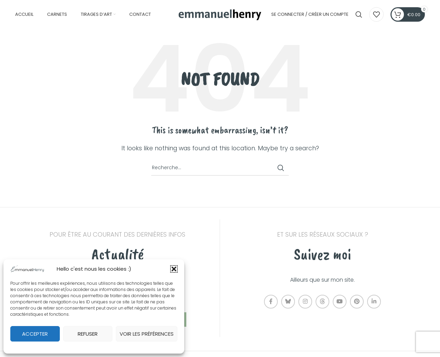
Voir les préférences (147, 333)
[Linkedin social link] (374, 302)
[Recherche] (359, 15)
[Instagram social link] (305, 302)
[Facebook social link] (271, 302)
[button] (173, 269)
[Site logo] (220, 14)
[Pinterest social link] (357, 302)
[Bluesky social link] (288, 302)
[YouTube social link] (339, 302)
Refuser (88, 333)
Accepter (35, 333)
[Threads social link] (322, 302)
